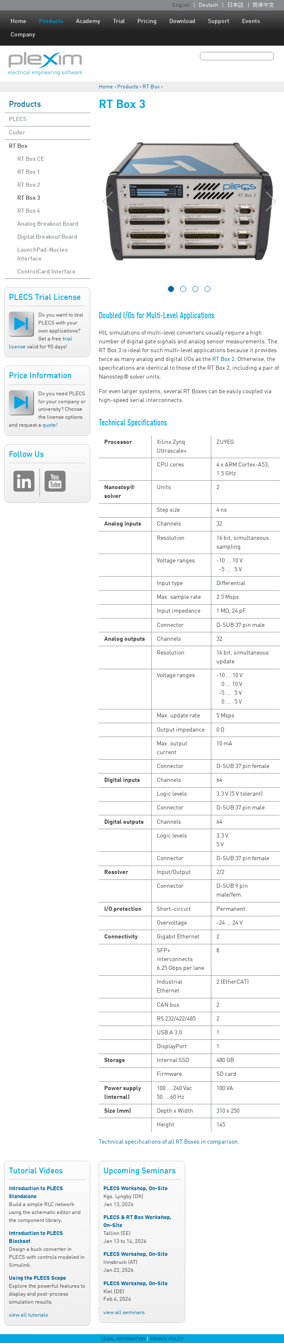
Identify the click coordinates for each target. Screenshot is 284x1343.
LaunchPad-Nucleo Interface (42, 254)
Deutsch (208, 5)
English (181, 5)
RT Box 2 (28, 185)
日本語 (235, 5)
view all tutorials (28, 1315)
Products (51, 21)
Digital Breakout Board (47, 237)
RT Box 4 (28, 211)
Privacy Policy (167, 1339)
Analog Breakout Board (48, 224)
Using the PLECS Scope (37, 1278)
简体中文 (263, 5)
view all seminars (124, 1312)
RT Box (151, 87)
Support (218, 21)
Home (18, 21)
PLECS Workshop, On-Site (135, 1188)
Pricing (147, 21)
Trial (119, 21)
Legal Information (123, 1339)
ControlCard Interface (46, 272)
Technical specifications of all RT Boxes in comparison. (169, 1142)
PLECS (17, 119)
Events (251, 21)
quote (49, 425)
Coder (17, 133)
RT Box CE (30, 159)
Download (182, 21)
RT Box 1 (28, 172)
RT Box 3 (28, 198)
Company (23, 35)
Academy (88, 21)
